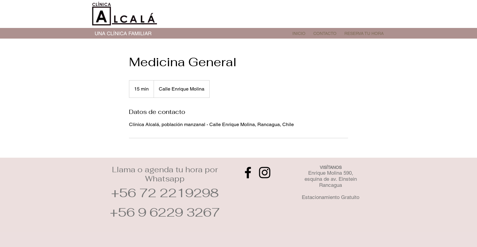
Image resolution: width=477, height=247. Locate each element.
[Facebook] (248, 172)
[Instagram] (264, 172)
